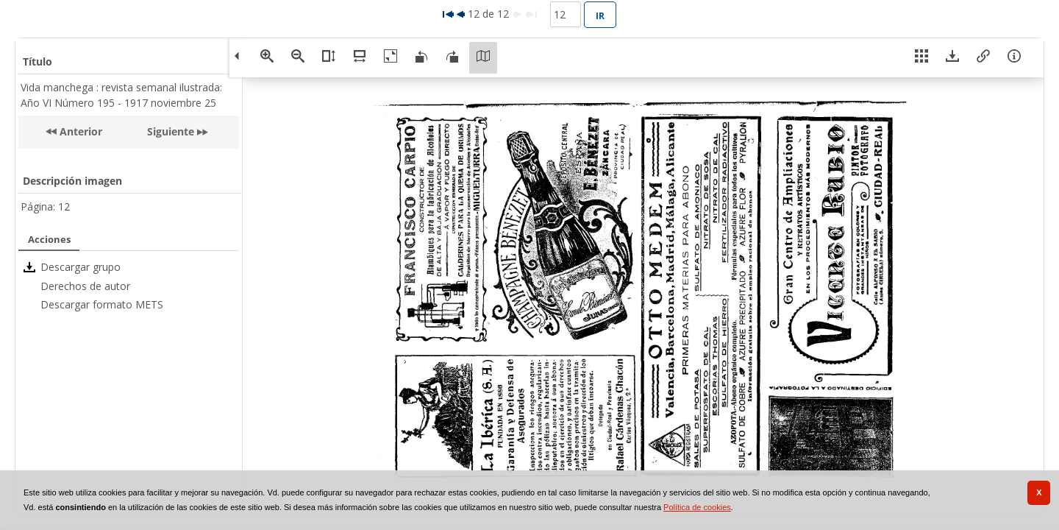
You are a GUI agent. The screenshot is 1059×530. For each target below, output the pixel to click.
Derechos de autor (85, 286)
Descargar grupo (80, 267)
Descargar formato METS (101, 304)
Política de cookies (697, 507)
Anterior (79, 131)
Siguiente (170, 131)
